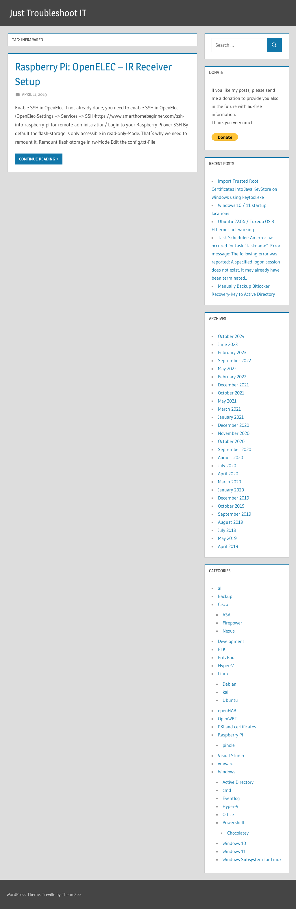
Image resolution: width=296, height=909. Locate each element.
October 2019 (231, 506)
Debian (229, 684)
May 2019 (227, 538)
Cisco (223, 604)
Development (231, 641)
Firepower (232, 623)
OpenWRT (227, 718)
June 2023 (228, 344)
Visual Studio (231, 755)
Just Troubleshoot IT (48, 12)
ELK (221, 649)
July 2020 (227, 465)
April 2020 (228, 473)
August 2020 (230, 457)
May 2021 (227, 401)
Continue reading (37, 159)
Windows (226, 772)
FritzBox (226, 657)
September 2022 (234, 360)
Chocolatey (238, 833)
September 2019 (234, 514)
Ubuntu (230, 700)
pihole (229, 745)
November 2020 (233, 433)
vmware (226, 763)
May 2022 (227, 368)
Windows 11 (234, 851)
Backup (225, 596)
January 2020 (231, 490)
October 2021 (231, 393)
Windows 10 (234, 843)
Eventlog (231, 798)
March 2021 (229, 409)
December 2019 (233, 498)
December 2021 (233, 385)
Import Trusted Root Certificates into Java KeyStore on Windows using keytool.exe (244, 189)
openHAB (227, 710)
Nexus (229, 631)
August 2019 (230, 522)
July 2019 (227, 530)
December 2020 (233, 425)
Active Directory (238, 782)
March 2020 (229, 482)
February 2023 (232, 352)
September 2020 (234, 449)
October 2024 (231, 336)
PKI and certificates (237, 727)
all (220, 588)
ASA (226, 615)
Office (228, 814)
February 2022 (232, 376)
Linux (223, 673)
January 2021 (231, 417)
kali (226, 692)
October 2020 (231, 441)
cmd (227, 790)
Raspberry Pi (230, 735)
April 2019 (228, 546)
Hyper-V (226, 665)
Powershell (233, 822)
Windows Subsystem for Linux (252, 859)
